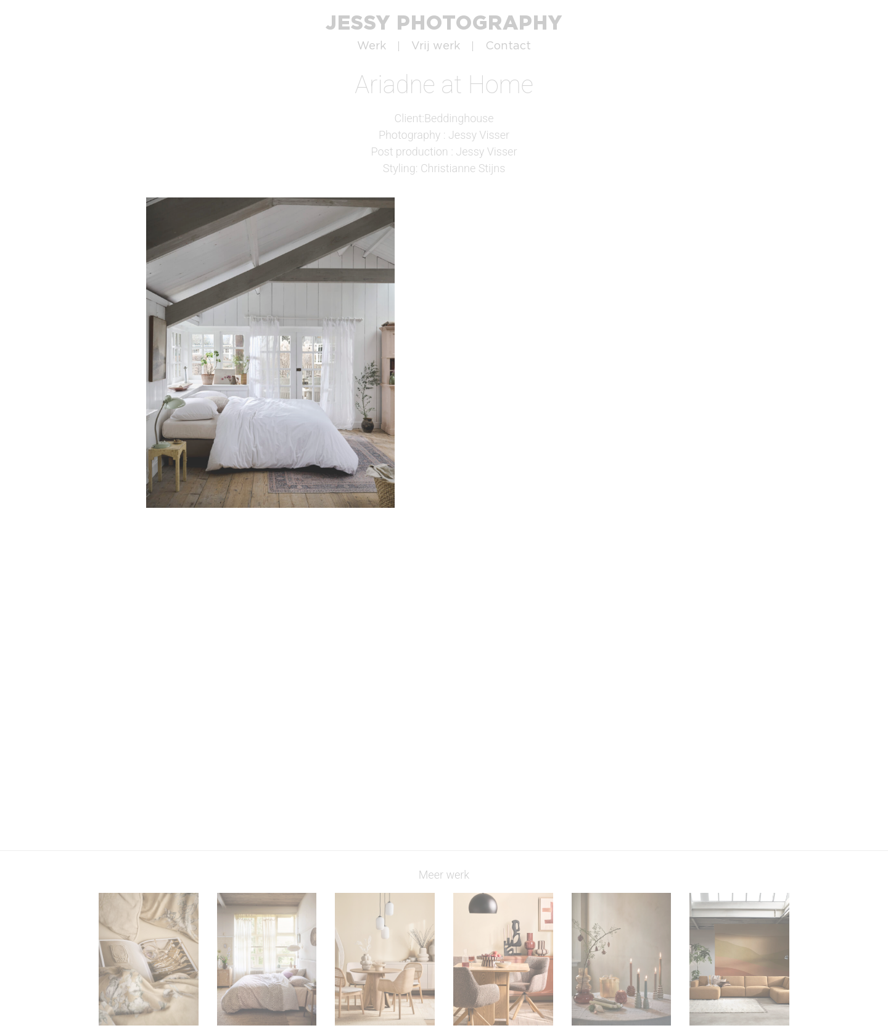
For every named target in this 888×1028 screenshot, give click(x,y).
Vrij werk (435, 46)
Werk (371, 46)
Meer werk (444, 874)
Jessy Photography (444, 22)
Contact (508, 46)
